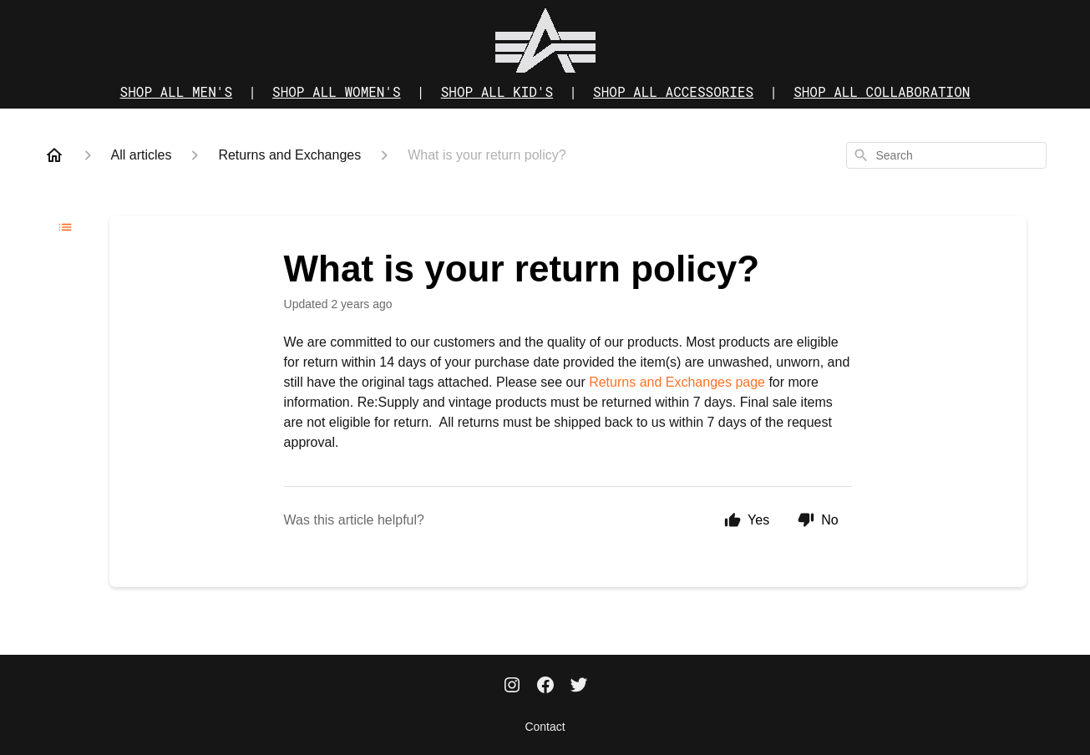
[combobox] (946, 155)
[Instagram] (512, 686)
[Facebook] (545, 686)
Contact (545, 726)
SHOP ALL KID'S (497, 91)
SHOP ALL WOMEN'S (336, 91)
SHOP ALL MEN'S (176, 91)
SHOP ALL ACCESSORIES (673, 91)
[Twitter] (579, 686)
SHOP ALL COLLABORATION (881, 91)
